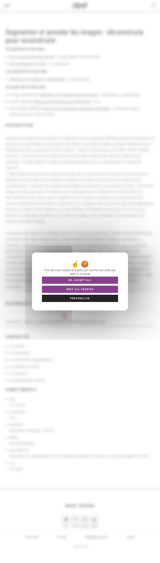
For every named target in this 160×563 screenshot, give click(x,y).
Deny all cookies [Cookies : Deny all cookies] (80, 289)
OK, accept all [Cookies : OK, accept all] (80, 280)
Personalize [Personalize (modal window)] (80, 298)
